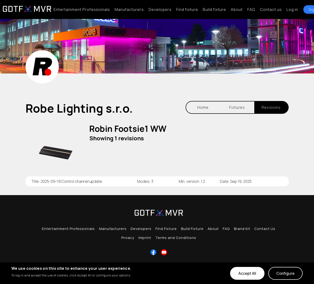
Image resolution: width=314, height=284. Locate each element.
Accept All (247, 273)
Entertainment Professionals (82, 9)
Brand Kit (242, 228)
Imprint (144, 237)
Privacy (127, 237)
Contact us (271, 9)
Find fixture (187, 9)
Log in (292, 9)
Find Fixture (166, 228)
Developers (160, 9)
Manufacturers (129, 9)
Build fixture (214, 9)
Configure (285, 273)
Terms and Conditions (175, 237)
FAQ (251, 9)
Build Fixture (192, 228)
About (237, 9)
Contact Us (264, 228)
